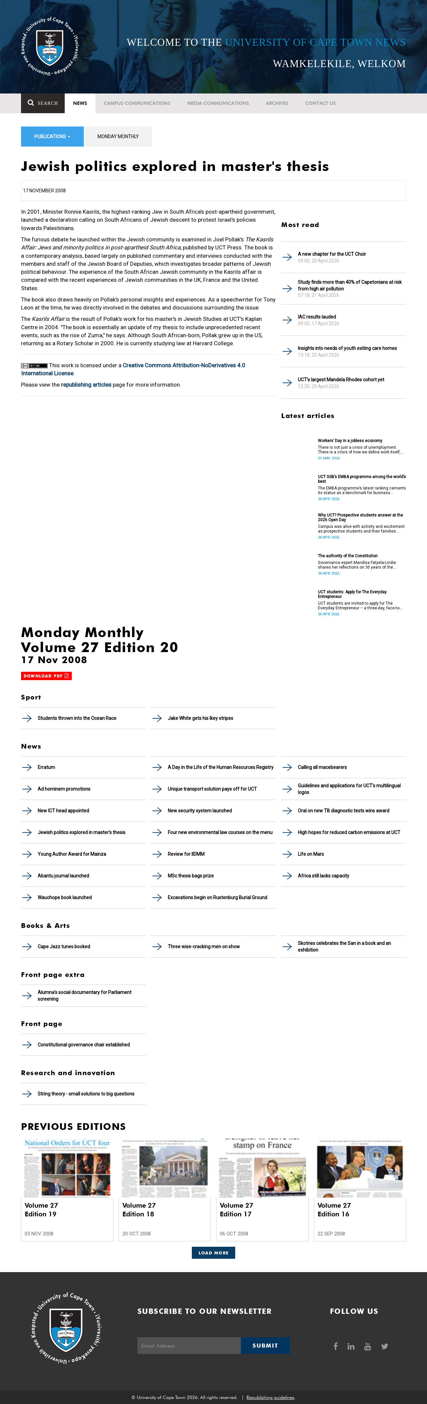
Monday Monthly (118, 136)
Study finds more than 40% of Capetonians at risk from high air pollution (350, 285)
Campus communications (137, 103)
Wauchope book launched (65, 897)
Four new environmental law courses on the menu (220, 832)
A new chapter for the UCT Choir (332, 254)
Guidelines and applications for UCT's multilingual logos (349, 789)
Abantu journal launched (63, 875)
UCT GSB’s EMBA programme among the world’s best (362, 479)
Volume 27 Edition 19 (41, 1209)
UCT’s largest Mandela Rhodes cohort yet (341, 379)
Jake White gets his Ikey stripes (200, 718)
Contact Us (320, 103)
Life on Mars (311, 854)
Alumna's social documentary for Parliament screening (84, 996)
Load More (213, 1252)
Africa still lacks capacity (323, 875)
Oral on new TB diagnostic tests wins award (343, 810)
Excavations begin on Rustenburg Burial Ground (217, 897)
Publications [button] (52, 136)
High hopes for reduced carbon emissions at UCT (349, 832)
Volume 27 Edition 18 (139, 1209)
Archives (277, 103)
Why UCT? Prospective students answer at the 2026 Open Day (360, 517)
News (80, 103)
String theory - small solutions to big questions (86, 1093)
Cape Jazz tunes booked (64, 946)
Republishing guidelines (270, 1397)
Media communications (218, 103)
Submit (265, 1345)
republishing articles (86, 384)
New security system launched (200, 810)
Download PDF (46, 675)
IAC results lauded (317, 317)
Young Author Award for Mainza (72, 854)
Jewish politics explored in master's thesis (81, 832)
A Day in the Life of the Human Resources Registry (221, 767)
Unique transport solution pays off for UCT (212, 789)
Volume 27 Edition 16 (334, 1209)
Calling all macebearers (322, 767)
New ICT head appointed (63, 810)
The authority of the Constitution (348, 556)
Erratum (46, 767)
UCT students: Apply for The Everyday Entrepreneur (352, 594)
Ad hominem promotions (64, 789)
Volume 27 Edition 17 (236, 1209)
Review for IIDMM (186, 854)
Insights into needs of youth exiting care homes (347, 348)
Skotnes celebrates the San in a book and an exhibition (344, 947)
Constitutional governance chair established (84, 1044)
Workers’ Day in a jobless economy (350, 440)
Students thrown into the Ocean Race (77, 718)
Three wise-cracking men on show (204, 946)
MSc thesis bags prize (191, 875)
